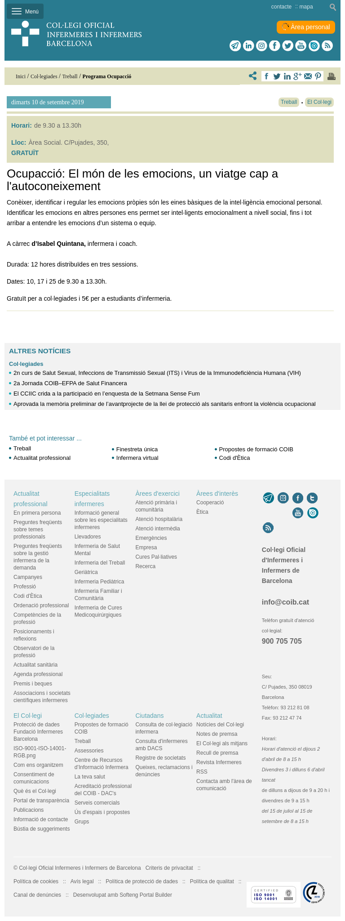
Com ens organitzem (38, 765)
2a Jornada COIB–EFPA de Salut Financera (70, 383)
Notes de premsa (216, 734)
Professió (24, 586)
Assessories (89, 750)
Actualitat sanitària (35, 665)
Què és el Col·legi (34, 791)
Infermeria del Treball (100, 563)
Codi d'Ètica (234, 457)
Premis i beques (32, 684)
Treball (22, 448)
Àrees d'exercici (157, 493)
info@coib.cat (285, 602)
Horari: (21, 125)
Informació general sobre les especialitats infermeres (101, 520)
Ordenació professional (41, 605)
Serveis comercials (97, 803)
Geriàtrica (86, 572)
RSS (202, 772)
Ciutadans (149, 715)
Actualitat (209, 715)
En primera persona (37, 513)
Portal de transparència (41, 800)
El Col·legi (27, 715)
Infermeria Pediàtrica (99, 581)
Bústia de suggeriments (41, 829)
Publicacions (28, 810)
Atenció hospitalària (158, 519)
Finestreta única (137, 449)
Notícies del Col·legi (220, 724)
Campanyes (27, 577)
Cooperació (210, 502)
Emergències (151, 538)
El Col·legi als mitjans (222, 743)
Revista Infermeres (219, 762)
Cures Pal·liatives (156, 557)
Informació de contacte (40, 819)
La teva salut (90, 777)
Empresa (146, 547)
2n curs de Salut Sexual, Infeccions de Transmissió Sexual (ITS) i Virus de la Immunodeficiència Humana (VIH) (157, 372)
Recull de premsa (217, 753)
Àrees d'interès (217, 493)
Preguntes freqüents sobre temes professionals (37, 529)
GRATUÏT (25, 152)
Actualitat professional (42, 457)
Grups (82, 822)
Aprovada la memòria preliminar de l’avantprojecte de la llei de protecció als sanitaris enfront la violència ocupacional (164, 403)
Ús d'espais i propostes (102, 812)
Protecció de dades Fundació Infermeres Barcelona (38, 731)
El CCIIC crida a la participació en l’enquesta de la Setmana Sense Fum (106, 393)
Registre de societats (160, 758)
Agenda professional (37, 674)
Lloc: (18, 142)
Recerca (145, 566)
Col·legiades (26, 363)
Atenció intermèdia (157, 528)
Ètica (202, 512)
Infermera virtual (137, 457)
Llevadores (88, 537)
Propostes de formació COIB (256, 449)
